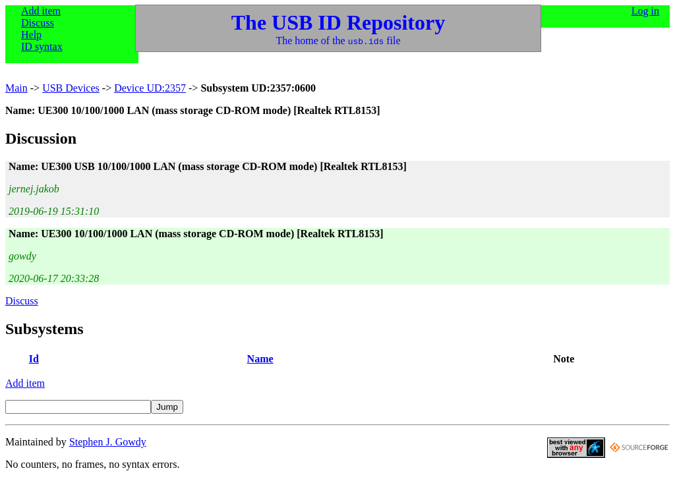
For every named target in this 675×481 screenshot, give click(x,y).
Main (16, 88)
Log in (645, 10)
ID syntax (42, 46)
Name (260, 358)
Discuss (37, 22)
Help (31, 34)
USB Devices (71, 88)
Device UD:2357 (150, 88)
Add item (41, 10)
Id (34, 358)
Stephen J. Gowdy (107, 441)
